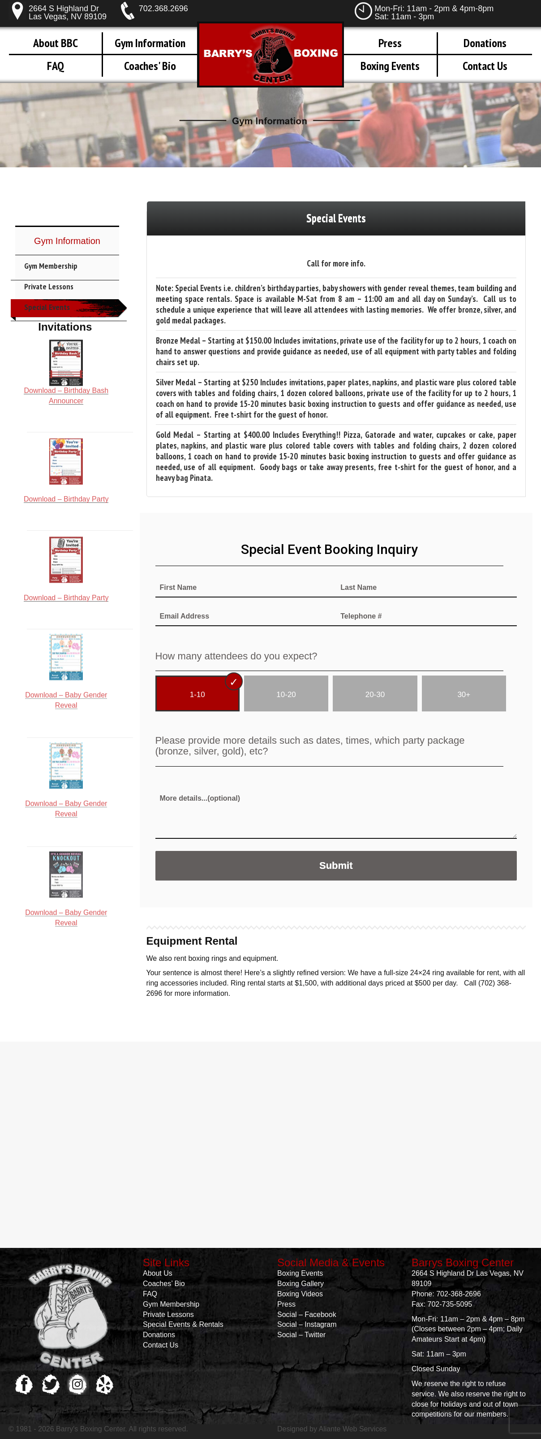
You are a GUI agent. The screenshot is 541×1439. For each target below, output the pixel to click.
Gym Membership (50, 266)
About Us (157, 1273)
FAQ (55, 65)
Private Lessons (48, 286)
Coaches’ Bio (164, 1283)
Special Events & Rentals (183, 1324)
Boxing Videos (300, 1294)
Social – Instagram (307, 1324)
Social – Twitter (301, 1335)
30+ (463, 694)
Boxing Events (390, 65)
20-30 (375, 694)
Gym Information (150, 42)
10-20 (286, 694)
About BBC (55, 42)
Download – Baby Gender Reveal (66, 628)
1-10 (197, 694)
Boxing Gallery (300, 1283)
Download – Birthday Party (66, 433)
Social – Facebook (306, 1314)
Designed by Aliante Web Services (331, 1429)
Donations (485, 42)
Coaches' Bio (150, 65)
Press (390, 42)
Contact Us (485, 65)
